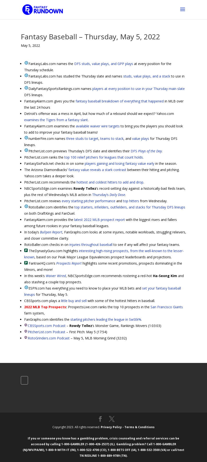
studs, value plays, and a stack (146, 76)
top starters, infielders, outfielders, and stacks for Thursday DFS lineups (129, 207)
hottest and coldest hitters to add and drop (110, 182)
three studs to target (82, 138)
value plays (140, 138)
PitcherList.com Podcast (46, 332)
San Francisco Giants (167, 307)
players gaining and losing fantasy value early (119, 163)
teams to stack (111, 138)
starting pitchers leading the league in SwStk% (105, 319)
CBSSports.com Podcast (47, 325)
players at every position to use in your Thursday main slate (138, 88)
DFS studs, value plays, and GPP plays (103, 63)
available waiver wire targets (98, 126)
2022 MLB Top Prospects (45, 307)
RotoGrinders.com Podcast (49, 338)
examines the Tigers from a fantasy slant (56, 120)
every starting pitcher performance (88, 201)
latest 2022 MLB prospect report (99, 219)
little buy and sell (74, 300)
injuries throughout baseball (90, 244)
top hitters (131, 201)
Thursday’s (108, 194)
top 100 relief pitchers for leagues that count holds (103, 157)
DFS (146, 151)
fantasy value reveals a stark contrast (97, 169)
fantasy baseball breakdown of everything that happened (120, 101)
